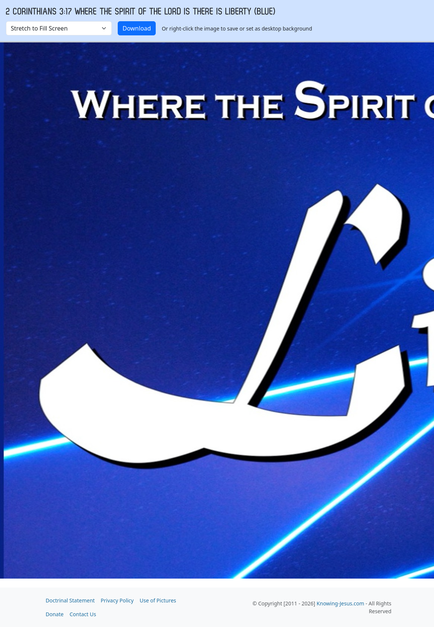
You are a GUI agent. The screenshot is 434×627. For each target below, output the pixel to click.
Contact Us (83, 614)
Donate (55, 614)
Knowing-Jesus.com (340, 603)
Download (137, 28)
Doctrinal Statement (70, 600)
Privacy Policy (117, 600)
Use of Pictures (158, 600)
